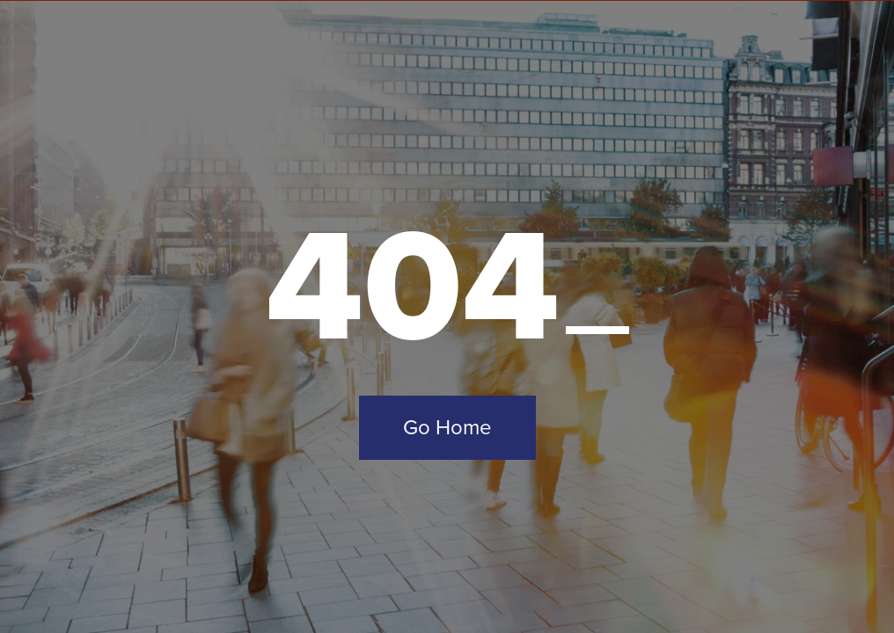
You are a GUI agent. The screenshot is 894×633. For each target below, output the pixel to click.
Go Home (447, 427)
